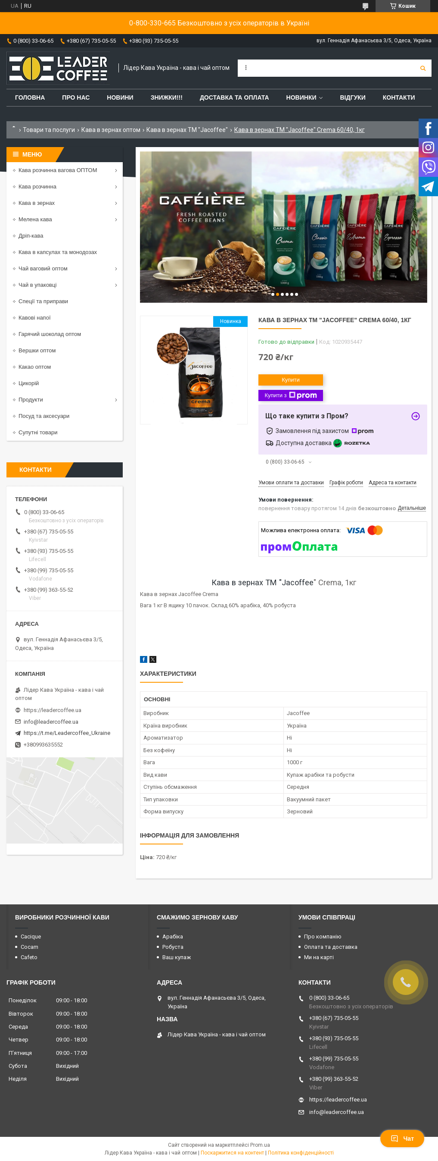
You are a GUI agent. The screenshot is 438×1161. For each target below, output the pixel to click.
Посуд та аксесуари (44, 416)
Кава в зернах (37, 203)
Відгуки (352, 97)
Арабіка (172, 936)
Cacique (31, 936)
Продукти (31, 399)
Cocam (29, 947)
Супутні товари (38, 432)
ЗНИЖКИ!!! (167, 97)
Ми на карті (319, 957)
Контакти (399, 97)
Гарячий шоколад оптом (50, 334)
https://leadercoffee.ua (52, 710)
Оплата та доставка (330, 947)
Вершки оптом (37, 350)
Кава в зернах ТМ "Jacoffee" (187, 129)
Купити (291, 380)
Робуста (172, 947)
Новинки (301, 97)
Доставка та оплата (234, 97)
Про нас (76, 97)
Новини (120, 97)
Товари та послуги (49, 129)
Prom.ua (260, 1145)
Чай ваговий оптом (43, 268)
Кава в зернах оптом (110, 129)
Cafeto (29, 957)
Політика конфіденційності (301, 1153)
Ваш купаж (176, 957)
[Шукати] (423, 68)
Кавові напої (35, 317)
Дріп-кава (31, 235)
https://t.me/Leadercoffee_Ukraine (67, 733)
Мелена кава (35, 219)
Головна (30, 97)
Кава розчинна (37, 186)
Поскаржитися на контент (232, 1153)
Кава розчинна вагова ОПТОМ (58, 170)
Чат (402, 1138)
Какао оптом (35, 367)
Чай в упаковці (37, 285)
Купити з (290, 395)
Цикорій (29, 383)
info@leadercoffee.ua (51, 722)
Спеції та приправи (43, 301)
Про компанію (323, 936)
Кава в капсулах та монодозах (58, 252)
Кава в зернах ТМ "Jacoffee (262, 582)
